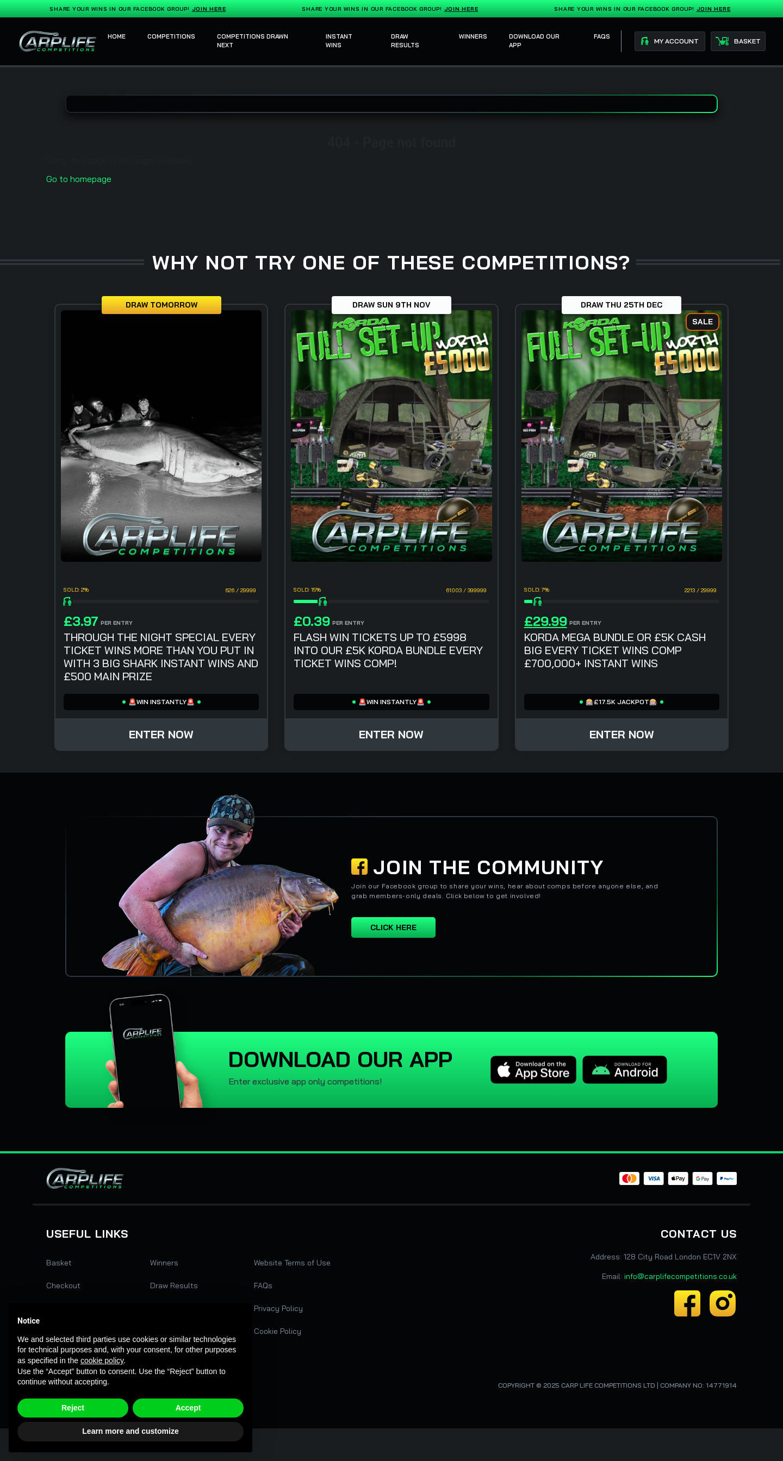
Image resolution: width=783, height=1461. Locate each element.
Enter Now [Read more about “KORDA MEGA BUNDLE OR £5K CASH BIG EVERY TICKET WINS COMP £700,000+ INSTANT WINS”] (621, 734)
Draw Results (174, 1285)
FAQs (263, 1285)
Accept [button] (188, 1407)
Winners (164, 1263)
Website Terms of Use (292, 1263)
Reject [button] (72, 1407)
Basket (59, 1263)
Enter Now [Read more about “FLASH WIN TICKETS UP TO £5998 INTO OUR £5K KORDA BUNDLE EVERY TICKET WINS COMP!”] (391, 734)
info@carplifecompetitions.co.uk (680, 1276)
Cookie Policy (277, 1331)
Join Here (211, 8)
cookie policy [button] (101, 1360)
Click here (393, 927)
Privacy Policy (278, 1308)
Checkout (63, 1285)
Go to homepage (78, 178)
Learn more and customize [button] (130, 1431)
